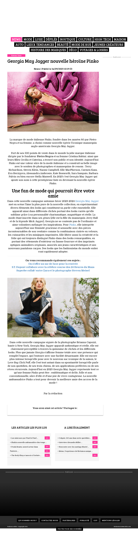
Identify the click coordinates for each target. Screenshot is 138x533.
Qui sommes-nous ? (27, 520)
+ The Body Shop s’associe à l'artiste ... (25, 455)
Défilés (51, 39)
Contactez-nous (49, 520)
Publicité (84, 520)
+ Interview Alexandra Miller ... (70, 442)
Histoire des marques (48, 50)
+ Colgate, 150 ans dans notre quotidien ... (74, 438)
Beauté (63, 44)
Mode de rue (81, 44)
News (16, 39)
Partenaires (69, 520)
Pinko (72, 224)
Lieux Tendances (40, 44)
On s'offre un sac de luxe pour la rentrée (53, 264)
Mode (28, 39)
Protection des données (70, 529)
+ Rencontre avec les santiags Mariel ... (73, 447)
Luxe (39, 39)
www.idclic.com (126, 526)
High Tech (103, 39)
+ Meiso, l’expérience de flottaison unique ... (75, 451)
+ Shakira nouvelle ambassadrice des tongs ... (28, 442)
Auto (19, 44)
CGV (95, 520)
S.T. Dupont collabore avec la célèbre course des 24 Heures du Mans (53, 267)
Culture (85, 39)
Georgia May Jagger (87, 201)
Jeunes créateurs (108, 44)
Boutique (67, 39)
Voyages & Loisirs (94, 50)
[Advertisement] (120, 97)
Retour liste (16, 55)
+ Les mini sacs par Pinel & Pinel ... (24, 438)
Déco (73, 50)
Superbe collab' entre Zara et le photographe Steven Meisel (53, 270)
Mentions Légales (111, 520)
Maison (120, 39)
